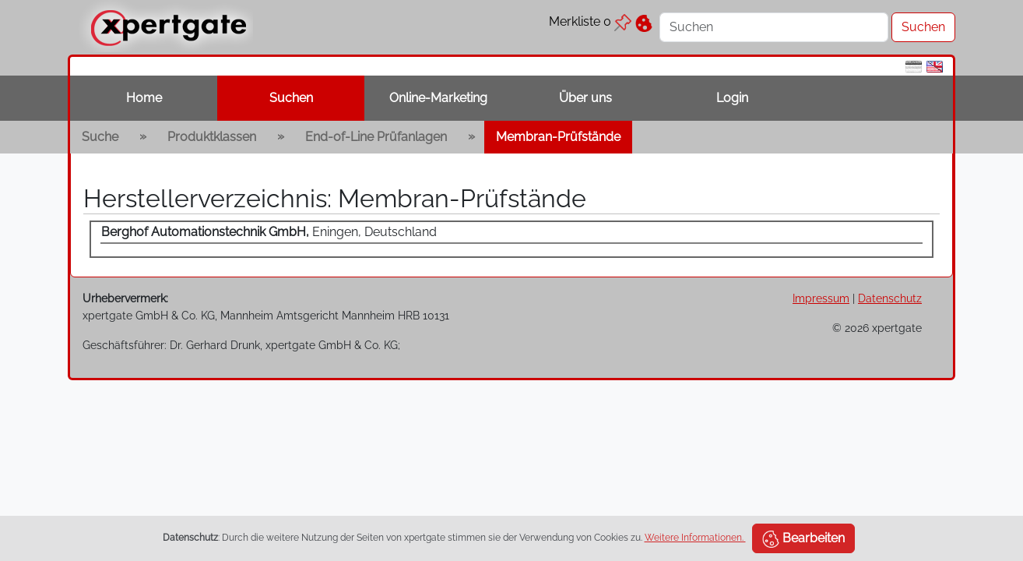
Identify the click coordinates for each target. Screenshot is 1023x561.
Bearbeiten (803, 539)
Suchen (291, 97)
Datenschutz (890, 298)
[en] (935, 65)
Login (732, 97)
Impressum (821, 298)
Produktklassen (211, 136)
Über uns (585, 97)
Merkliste (590, 21)
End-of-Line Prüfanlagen (376, 136)
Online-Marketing (438, 97)
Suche (100, 136)
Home (144, 97)
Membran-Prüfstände (558, 136)
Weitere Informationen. (695, 537)
